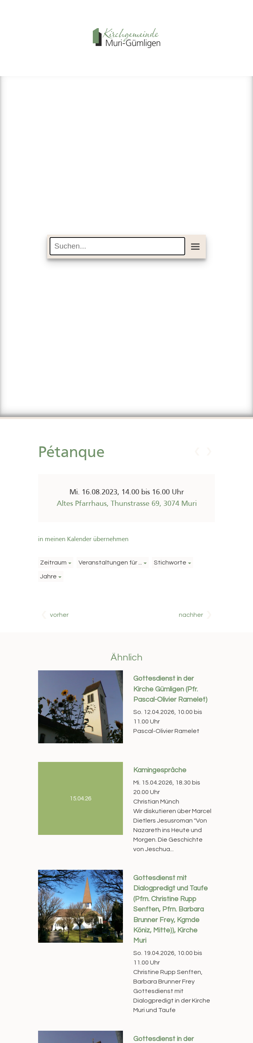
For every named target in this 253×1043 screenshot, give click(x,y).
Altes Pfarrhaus (127, 503)
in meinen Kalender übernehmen (83, 539)
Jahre (48, 576)
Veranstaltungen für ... (110, 562)
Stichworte (170, 562)
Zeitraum (53, 562)
